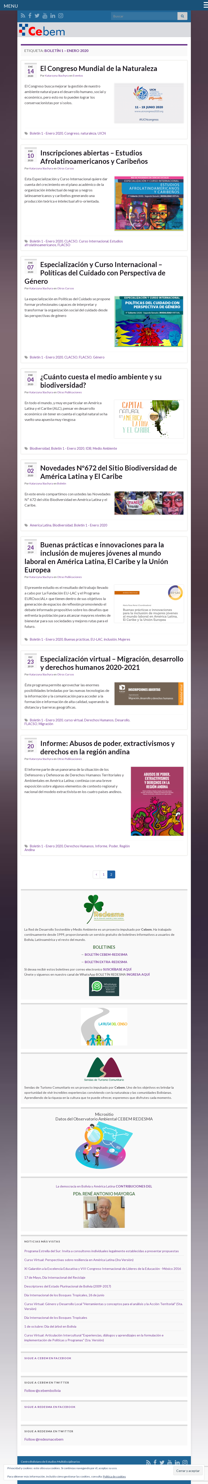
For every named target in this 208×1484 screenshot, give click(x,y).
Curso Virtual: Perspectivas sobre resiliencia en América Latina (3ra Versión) (78, 1260)
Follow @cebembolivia (42, 1390)
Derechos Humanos (99, 720)
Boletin (61, 483)
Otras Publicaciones (69, 392)
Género (99, 357)
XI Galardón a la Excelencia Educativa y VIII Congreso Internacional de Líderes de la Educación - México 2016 (102, 1269)
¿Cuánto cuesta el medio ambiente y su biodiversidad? (101, 380)
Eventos (78, 75)
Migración (46, 724)
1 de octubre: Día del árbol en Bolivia (50, 1326)
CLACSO (71, 241)
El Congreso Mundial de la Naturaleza (98, 68)
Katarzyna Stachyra (57, 75)
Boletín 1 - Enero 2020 (46, 133)
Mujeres (124, 639)
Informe (101, 846)
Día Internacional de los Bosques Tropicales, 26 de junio (64, 1295)
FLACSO (64, 245)
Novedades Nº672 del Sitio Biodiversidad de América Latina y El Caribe (108, 472)
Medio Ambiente (105, 448)
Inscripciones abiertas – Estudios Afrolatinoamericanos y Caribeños (94, 156)
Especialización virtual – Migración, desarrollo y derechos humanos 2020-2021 (111, 663)
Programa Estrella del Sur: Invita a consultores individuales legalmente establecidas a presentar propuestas (101, 1251)
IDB (88, 448)
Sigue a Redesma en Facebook (49, 1407)
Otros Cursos (65, 168)
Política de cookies (114, 1476)
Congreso (71, 133)
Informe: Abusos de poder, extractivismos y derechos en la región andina (107, 747)
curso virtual (73, 720)
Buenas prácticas (76, 639)
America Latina (40, 525)
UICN (102, 133)
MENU (11, 6)
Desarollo (122, 720)
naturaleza (88, 133)
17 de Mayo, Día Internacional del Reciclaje (54, 1277)
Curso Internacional (94, 241)
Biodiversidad (40, 448)
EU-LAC (96, 639)
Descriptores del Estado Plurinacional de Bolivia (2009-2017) (67, 1286)
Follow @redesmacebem (43, 1439)
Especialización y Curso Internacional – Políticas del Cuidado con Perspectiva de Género (95, 272)
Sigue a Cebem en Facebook (47, 1358)
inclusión (110, 639)
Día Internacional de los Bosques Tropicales (55, 1317)
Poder (113, 846)
